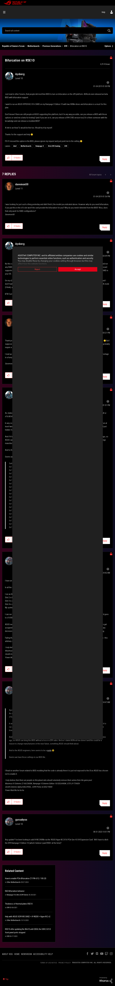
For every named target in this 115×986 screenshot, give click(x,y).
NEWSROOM (26, 954)
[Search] (57, 30)
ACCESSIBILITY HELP (43, 954)
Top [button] (6, 979)
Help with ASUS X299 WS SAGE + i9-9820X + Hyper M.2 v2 (27, 916)
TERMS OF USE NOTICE (48, 963)
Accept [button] (78, 269)
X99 (65, 46)
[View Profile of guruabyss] (21, 819)
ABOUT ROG (7, 954)
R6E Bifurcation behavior (14, 891)
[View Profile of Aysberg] (20, 74)
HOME (17, 954)
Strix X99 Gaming (54, 146)
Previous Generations (51, 46)
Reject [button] (37, 269)
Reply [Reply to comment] (104, 227)
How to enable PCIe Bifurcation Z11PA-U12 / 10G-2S (25, 878)
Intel (14, 146)
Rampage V (39, 146)
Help (103, 12)
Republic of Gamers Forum (13, 46)
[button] (8, 158)
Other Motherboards (14, 882)
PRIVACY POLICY (64, 963)
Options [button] (108, 46)
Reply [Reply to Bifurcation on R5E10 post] (104, 159)
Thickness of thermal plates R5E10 (19, 904)
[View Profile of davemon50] (21, 184)
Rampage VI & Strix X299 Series (17, 895)
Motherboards (34, 46)
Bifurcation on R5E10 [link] (78, 46)
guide (49, 750)
